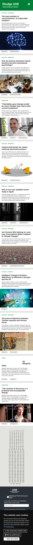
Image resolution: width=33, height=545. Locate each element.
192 (12, 473)
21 (18, 433)
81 (12, 446)
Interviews (5, 100)
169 (15, 467)
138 (12, 459)
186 (12, 471)
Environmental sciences (17, 265)
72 (22, 443)
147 (21, 461)
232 (23, 482)
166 (23, 465)
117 (21, 454)
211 (15, 477)
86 (22, 446)
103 (15, 451)
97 (16, 449)
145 (15, 461)
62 (16, 442)
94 (9, 449)
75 (14, 445)
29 (20, 435)
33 (14, 436)
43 (20, 437)
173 (10, 468)
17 (10, 433)
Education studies (15, 94)
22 (20, 433)
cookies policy (10, 526)
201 (21, 474)
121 (15, 455)
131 (10, 458)
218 (18, 479)
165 (21, 465)
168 (12, 467)
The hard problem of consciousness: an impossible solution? (15, 18)
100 (23, 449)
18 (12, 433)
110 (18, 452)
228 (12, 482)
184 (23, 470)
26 (14, 435)
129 (21, 457)
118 (23, 454)
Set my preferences (12, 535)
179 (10, 470)
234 (14, 483)
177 (21, 468)
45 (10, 439)
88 (12, 448)
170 (18, 467)
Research (4, 51)
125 (10, 457)
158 (18, 464)
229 (15, 482)
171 (21, 467)
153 (21, 462)
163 (15, 465)
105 (21, 451)
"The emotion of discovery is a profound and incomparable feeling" (15, 391)
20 (16, 433)
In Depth (10, 271)
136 (23, 458)
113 (10, 454)
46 (12, 439)
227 (10, 482)
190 (23, 471)
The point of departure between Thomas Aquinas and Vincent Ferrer (15, 320)
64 (20, 442)
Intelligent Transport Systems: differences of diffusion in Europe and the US (16, 277)
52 (10, 440)
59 (10, 442)
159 (21, 464)
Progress (11, 13)
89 (14, 448)
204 (12, 476)
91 (18, 448)
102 (12, 451)
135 (21, 458)
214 (23, 477)
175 (15, 468)
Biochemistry (14, 423)
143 (10, 461)
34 (16, 436)
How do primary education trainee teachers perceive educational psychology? (16, 63)
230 (18, 482)
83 (16, 446)
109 (15, 452)
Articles (4, 13)
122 (18, 455)
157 (15, 464)
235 (17, 483)
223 (15, 480)
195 (21, 473)
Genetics (12, 137)
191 (10, 473)
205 (15, 476)
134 (18, 458)
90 (16, 448)
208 (23, 476)
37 (22, 436)
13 (16, 432)
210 (12, 477)
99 (20, 449)
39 (12, 437)
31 (10, 436)
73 (10, 445)
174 (12, 468)
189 (21, 471)
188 (18, 471)
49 (18, 439)
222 (12, 480)
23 (22, 433)
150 (12, 462)
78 (20, 445)
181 (15, 470)
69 (16, 443)
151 (15, 462)
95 (11, 449)
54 (14, 440)
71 (20, 443)
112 (23, 452)
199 (15, 474)
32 (12, 436)
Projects (4, 309)
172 (23, 467)
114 (12, 454)
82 (14, 446)
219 (21, 479)
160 (23, 464)
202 (23, 474)
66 (10, 443)
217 (15, 479)
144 (12, 461)
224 (18, 480)
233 (11, 483)
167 (10, 467)
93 (22, 448)
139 (15, 459)
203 (10, 476)
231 (21, 482)
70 (18, 443)
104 (18, 451)
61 (14, 442)
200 (18, 474)
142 (23, 459)
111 (21, 452)
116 (18, 454)
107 (10, 452)
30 (22, 435)
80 (10, 446)
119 (10, 455)
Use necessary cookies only (15, 531)
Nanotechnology (15, 180)
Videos (4, 358)
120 (12, 455)
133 (15, 458)
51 (22, 439)
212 (18, 477)
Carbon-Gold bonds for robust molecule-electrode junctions (14, 148)
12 (14, 432)
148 (23, 461)
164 (18, 465)
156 (12, 464)
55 (16, 440)
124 (23, 455)
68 (14, 443)
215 (10, 479)
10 (10, 432)
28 (18, 435)
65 (22, 442)
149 (10, 462)
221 (10, 480)
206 (18, 476)
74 (12, 445)
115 (15, 454)
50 (20, 439)
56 (18, 440)
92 (20, 448)
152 (18, 462)
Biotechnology (23, 137)
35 (18, 436)
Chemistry (13, 379)
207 (21, 476)
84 (18, 446)
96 (14, 449)
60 (12, 442)
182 (18, 470)
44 (22, 437)
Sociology (13, 222)
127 (15, 457)
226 (23, 480)
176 (18, 468)
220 (23, 479)
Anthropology (23, 222)
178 (23, 468)
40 (14, 437)
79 (22, 445)
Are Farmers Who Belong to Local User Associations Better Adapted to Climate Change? (16, 234)
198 (12, 474)
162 (12, 465)
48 (16, 439)
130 (23, 457)
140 (18, 459)
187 (15, 471)
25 (12, 435)
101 (10, 451)
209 (10, 477)
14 (18, 432)
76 (16, 445)
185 (10, 471)
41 (16, 437)
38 (10, 437)
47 (14, 439)
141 (21, 459)
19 (14, 433)
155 (10, 464)
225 (21, 480)
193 (15, 473)
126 (12, 457)
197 (10, 474)
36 (20, 436)
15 (20, 432)
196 (23, 473)
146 (18, 461)
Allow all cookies (11, 539)
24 (10, 435)
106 (23, 451)
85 (20, 446)
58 (22, 440)
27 (16, 435)
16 (22, 432)
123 (21, 455)
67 (12, 443)
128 (18, 457)
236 (19, 483)
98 (18, 449)
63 (18, 442)
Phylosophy (13, 352)
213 (21, 477)
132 (12, 458)
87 (10, 448)
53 (12, 440)
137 (10, 459)
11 (12, 432)
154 (23, 462)
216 (12, 479)
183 (21, 470)
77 (18, 445)
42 (18, 437)
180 (12, 470)
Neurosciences (14, 51)
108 (12, 452)
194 (18, 473)
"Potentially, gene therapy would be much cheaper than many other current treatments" (16, 106)
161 (10, 465)
